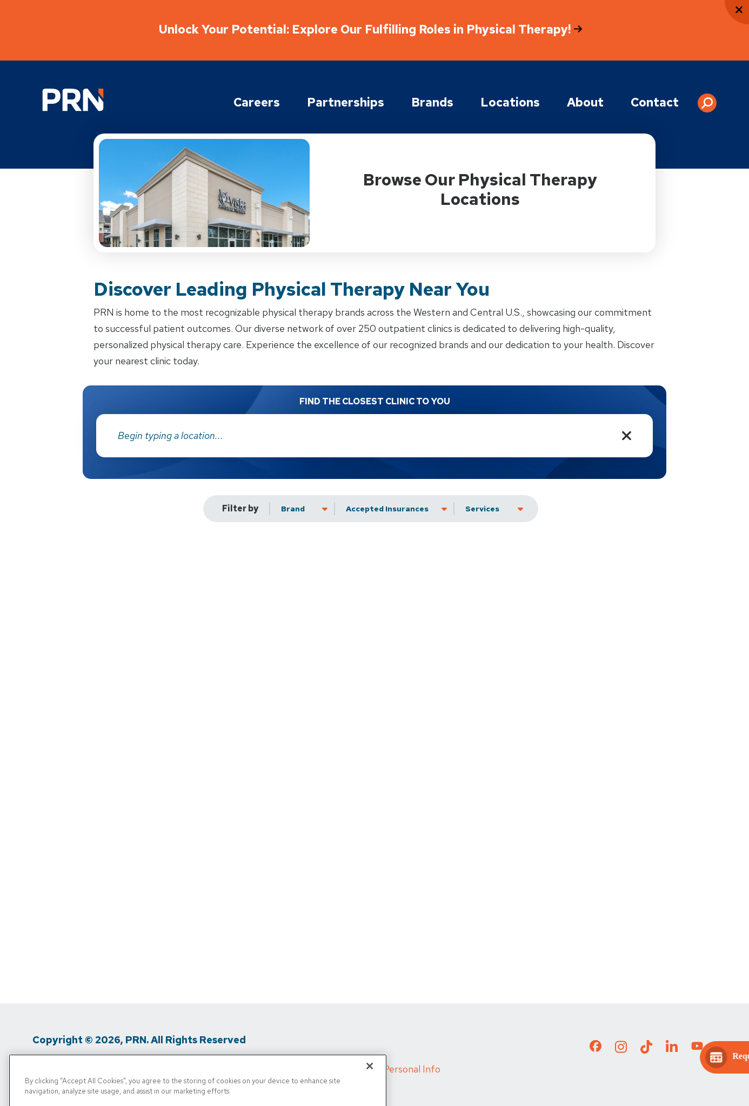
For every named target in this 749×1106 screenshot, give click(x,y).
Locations (510, 102)
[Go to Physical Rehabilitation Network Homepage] (72, 99)
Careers (256, 102)
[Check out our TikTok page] (646, 1050)
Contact (655, 102)
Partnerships (345, 102)
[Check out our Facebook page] (595, 1048)
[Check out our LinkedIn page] (672, 1050)
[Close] (370, 1081)
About (585, 102)
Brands (432, 102)
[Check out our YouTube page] (697, 1048)
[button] (707, 99)
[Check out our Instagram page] (621, 1050)
